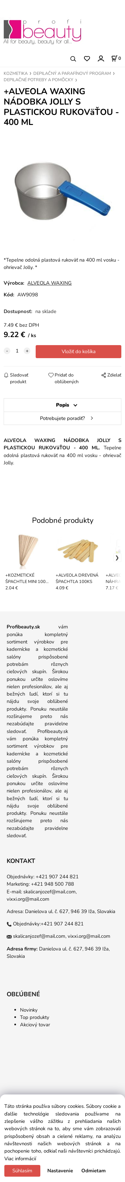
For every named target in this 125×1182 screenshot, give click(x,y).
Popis (62, 405)
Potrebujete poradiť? (62, 418)
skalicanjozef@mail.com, (50, 891)
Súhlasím (22, 1170)
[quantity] (17, 350)
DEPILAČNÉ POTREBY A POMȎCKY (38, 80)
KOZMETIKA (16, 73)
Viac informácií (20, 1158)
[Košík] (116, 58)
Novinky (29, 1010)
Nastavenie (60, 1170)
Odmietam (93, 1170)
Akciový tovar (35, 1024)
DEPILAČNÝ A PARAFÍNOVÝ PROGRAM (72, 73)
